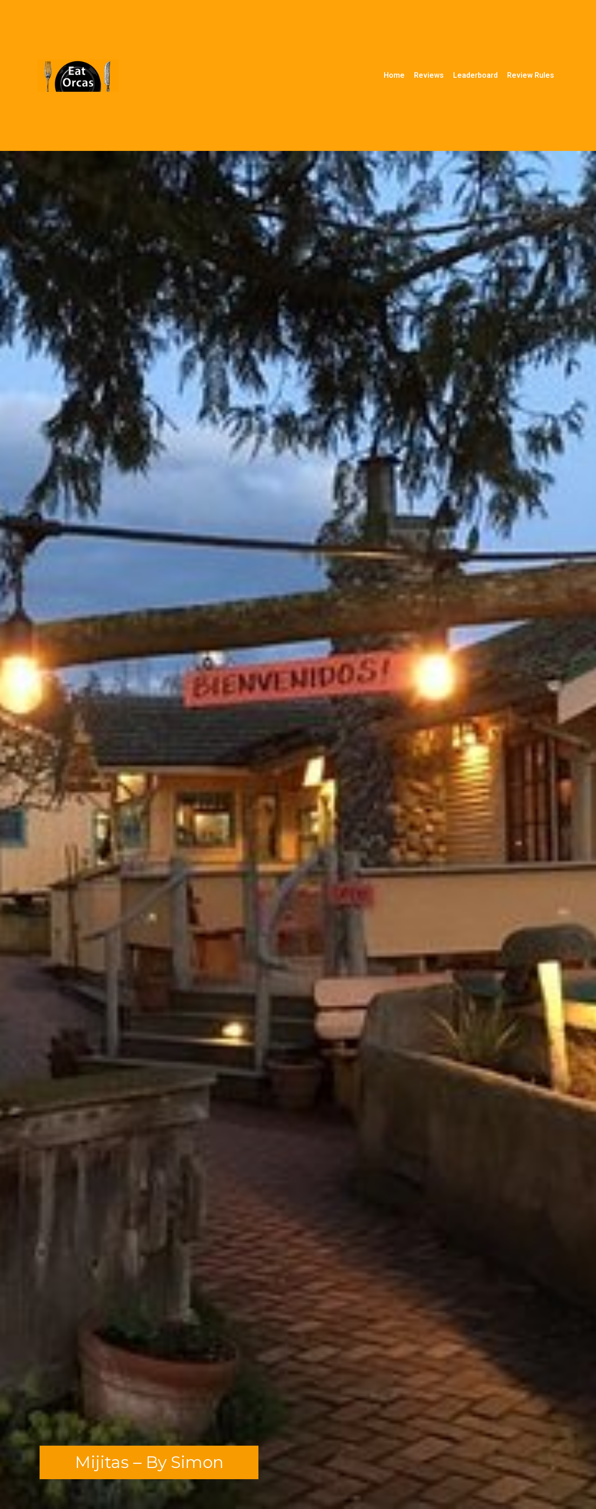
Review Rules (530, 75)
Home (394, 75)
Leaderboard (475, 75)
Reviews (429, 75)
